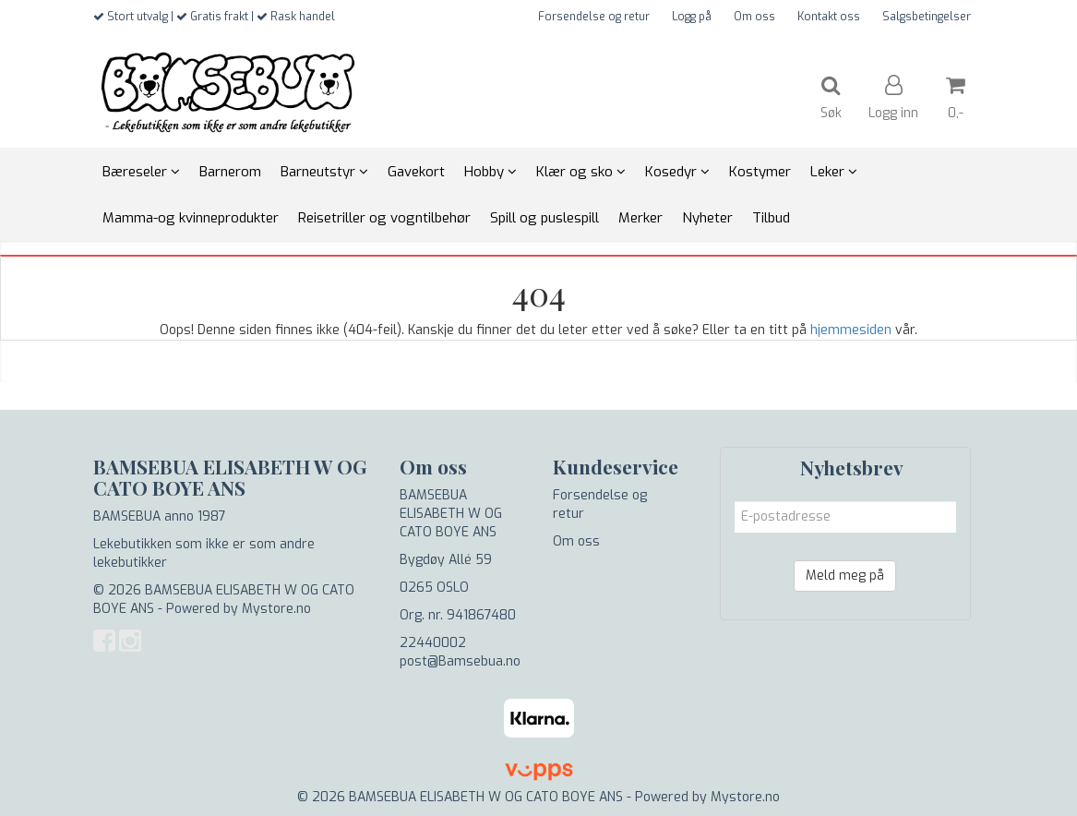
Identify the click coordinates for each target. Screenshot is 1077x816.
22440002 (433, 643)
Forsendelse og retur (594, 16)
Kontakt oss (828, 16)
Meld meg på (845, 575)
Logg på (692, 16)
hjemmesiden (851, 330)
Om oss (754, 16)
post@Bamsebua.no (460, 661)
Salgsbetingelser (926, 16)
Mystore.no (276, 609)
